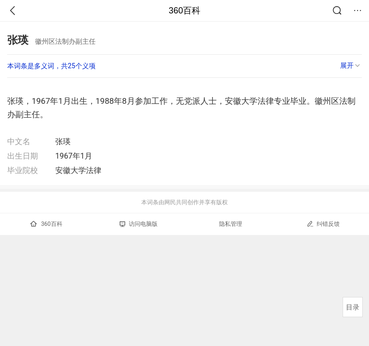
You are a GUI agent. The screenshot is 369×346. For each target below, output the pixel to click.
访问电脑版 (139, 224)
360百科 (184, 10)
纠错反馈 (323, 223)
